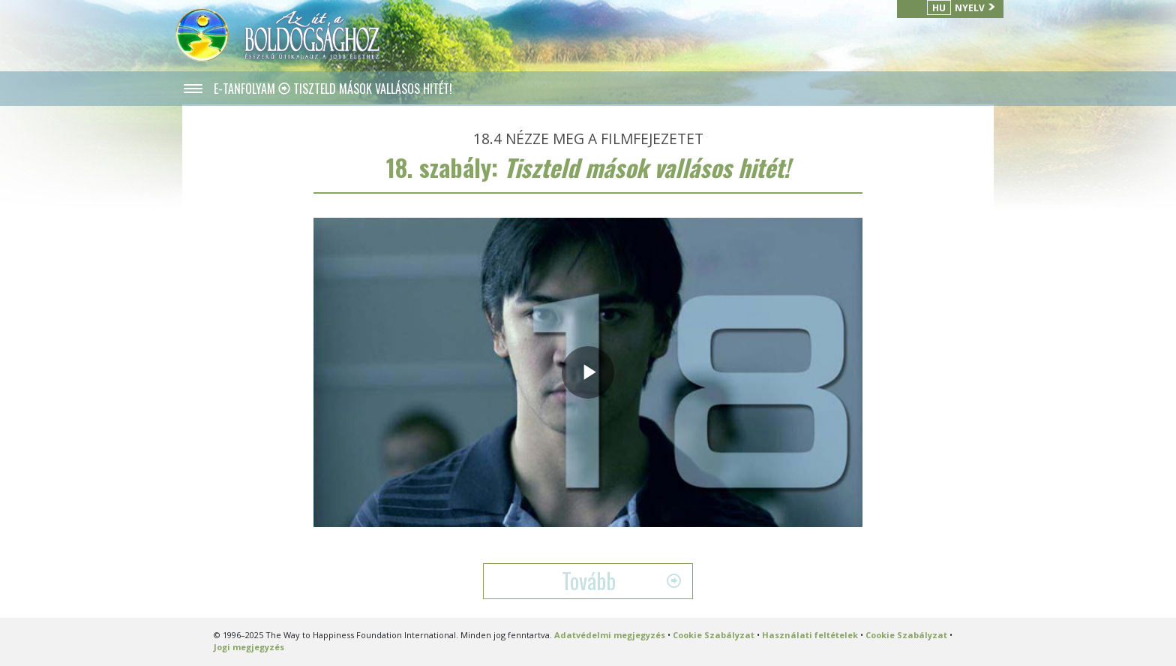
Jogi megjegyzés (249, 646)
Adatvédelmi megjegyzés (609, 634)
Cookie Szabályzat (713, 634)
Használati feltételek (810, 634)
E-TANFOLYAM (246, 89)
